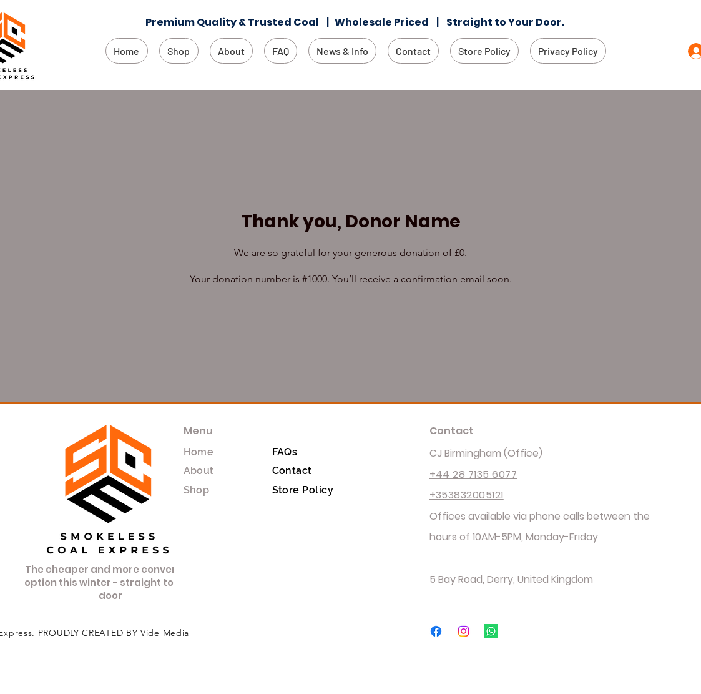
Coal (309, 22)
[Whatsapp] (491, 631)
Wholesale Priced (384, 22)
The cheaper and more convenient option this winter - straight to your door (111, 582)
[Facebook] (436, 631)
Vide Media (164, 632)
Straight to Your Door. (506, 22)
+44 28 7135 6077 (473, 474)
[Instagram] (463, 631)
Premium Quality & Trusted (219, 22)
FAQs (285, 452)
